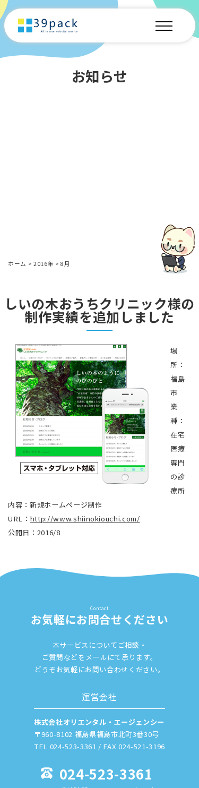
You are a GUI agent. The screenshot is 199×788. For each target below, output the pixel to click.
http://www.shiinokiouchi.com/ (85, 518)
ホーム (17, 264)
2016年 (43, 264)
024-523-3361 (106, 773)
